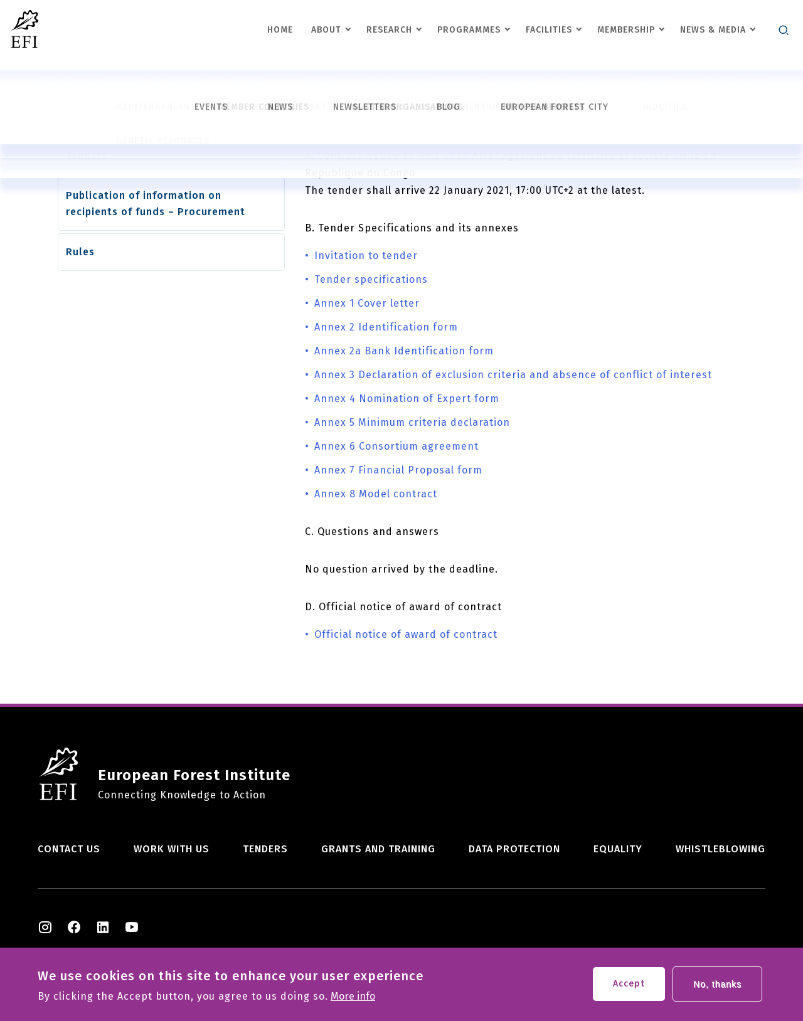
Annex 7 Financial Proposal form (398, 470)
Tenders (86, 155)
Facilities (549, 29)
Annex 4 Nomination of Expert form (406, 399)
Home (280, 29)
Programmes (469, 29)
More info (353, 1000)
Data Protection (514, 849)
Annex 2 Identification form (386, 327)
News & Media (713, 29)
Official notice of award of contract (405, 634)
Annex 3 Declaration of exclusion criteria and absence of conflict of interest (513, 375)
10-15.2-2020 (435, 155)
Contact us (69, 849)
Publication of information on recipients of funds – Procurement (155, 203)
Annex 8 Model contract (375, 494)
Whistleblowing (720, 849)
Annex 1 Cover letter (367, 303)
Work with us (172, 849)
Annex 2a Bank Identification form (404, 351)
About (326, 29)
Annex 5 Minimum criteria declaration (412, 422)
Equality (617, 849)
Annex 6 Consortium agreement (396, 446)
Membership (626, 29)
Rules (80, 252)
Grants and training (378, 849)
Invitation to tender (366, 256)
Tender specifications (371, 279)
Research (389, 29)
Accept (629, 987)
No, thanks (717, 988)
